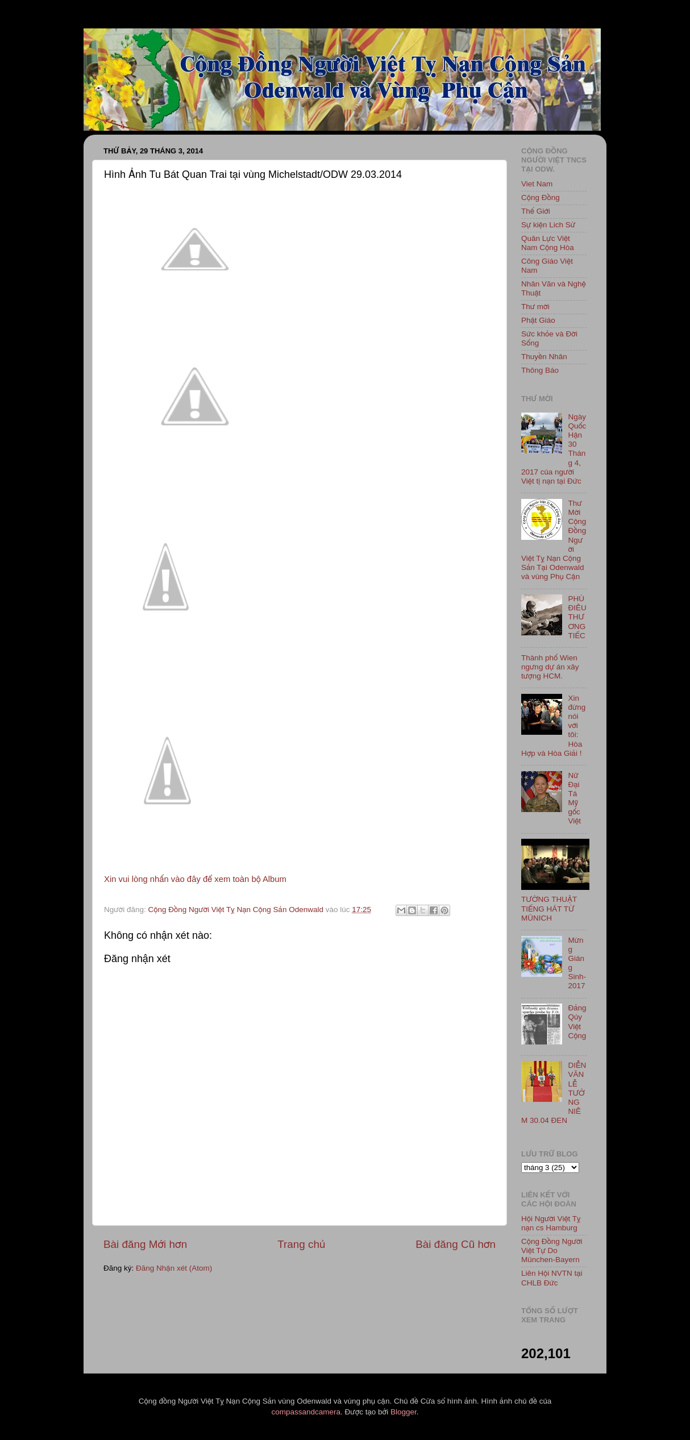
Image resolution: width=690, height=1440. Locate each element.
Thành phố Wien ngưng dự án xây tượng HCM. (550, 667)
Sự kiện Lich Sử (548, 224)
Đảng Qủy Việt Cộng (577, 1022)
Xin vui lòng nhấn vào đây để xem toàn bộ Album (195, 879)
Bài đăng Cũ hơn (455, 1244)
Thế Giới (535, 211)
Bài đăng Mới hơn (145, 1244)
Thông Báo (540, 370)
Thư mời (535, 306)
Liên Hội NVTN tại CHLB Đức (552, 1278)
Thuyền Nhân (544, 356)
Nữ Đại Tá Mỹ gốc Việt (574, 798)
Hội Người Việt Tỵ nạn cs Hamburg (551, 1223)
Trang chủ (301, 1244)
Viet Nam (536, 184)
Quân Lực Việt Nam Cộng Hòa (547, 243)
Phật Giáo (538, 320)
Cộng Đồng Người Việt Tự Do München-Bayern (552, 1250)
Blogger (403, 1412)
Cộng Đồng (540, 197)
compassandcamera (306, 1412)
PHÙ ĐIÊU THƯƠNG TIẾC (577, 617)
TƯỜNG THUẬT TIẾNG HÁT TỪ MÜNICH (549, 908)
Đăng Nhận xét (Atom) (174, 1268)
